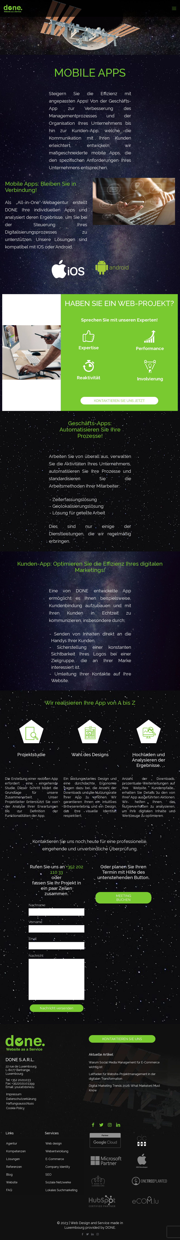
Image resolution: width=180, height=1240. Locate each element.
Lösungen (13, 1159)
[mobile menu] (174, 8)
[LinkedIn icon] (93, 1234)
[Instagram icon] (98, 1234)
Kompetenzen (16, 1151)
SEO (48, 1174)
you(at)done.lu (24, 1087)
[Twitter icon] (88, 1234)
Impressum (13, 1094)
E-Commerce (54, 1159)
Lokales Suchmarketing (61, 1190)
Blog (9, 1174)
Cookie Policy (15, 1108)
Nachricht (36, 956)
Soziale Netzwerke (58, 1182)
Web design (53, 1143)
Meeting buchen (123, 898)
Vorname (35, 922)
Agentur (11, 1143)
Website (11, 1182)
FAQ (9, 1190)
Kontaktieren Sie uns (122, 1039)
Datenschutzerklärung (21, 1099)
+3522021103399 (23, 1083)
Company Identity (57, 1167)
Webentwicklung (56, 1151)
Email (33, 939)
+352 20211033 (21, 1080)
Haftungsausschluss (20, 1103)
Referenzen (14, 1167)
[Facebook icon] (83, 1234)
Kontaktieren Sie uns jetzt (119, 401)
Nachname (37, 905)
